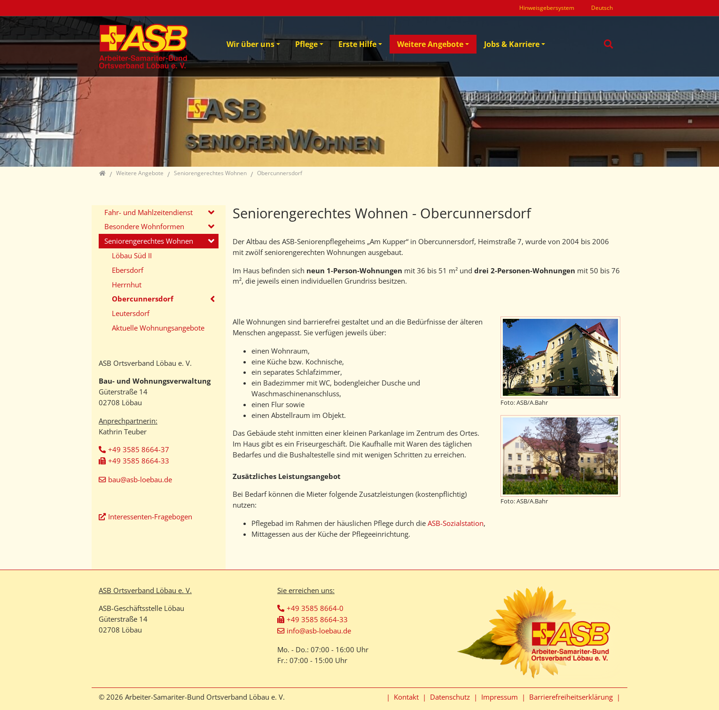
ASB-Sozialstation (456, 523)
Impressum (499, 697)
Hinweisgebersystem (546, 8)
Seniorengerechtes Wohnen (148, 241)
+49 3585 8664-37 (138, 449)
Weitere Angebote (430, 44)
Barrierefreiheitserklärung (571, 697)
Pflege (306, 44)
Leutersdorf (130, 313)
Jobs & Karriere (511, 44)
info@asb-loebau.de (319, 630)
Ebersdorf (127, 270)
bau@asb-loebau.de (140, 479)
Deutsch (602, 8)
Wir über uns (250, 44)
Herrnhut (126, 284)
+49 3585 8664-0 (315, 608)
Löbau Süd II (132, 255)
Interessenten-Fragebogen (150, 516)
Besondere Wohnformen (144, 226)
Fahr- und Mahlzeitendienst (148, 212)
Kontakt (406, 697)
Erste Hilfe (357, 44)
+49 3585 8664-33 (138, 460)
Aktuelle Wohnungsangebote (158, 327)
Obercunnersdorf (142, 298)
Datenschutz (450, 697)
